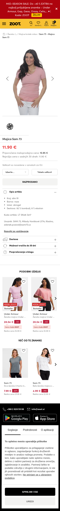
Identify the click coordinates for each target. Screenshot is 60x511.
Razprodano (30, 181)
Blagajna (53, 23)
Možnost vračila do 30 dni (30, 246)
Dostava (30, 239)
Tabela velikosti (44, 172)
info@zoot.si (38, 409)
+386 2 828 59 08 (15, 409)
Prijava (46, 23)
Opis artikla (30, 192)
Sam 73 (8, 382)
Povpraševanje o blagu (30, 252)
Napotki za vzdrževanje (16, 231)
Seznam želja (38, 23)
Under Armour (11, 313)
